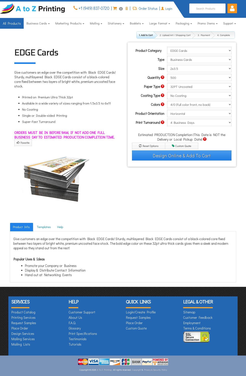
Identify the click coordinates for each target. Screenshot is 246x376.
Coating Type (152, 95)
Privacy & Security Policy (155, 369)
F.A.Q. (72, 323)
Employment (192, 323)
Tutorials (75, 344)
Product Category (148, 50)
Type (160, 59)
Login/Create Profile (141, 312)
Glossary (75, 328)
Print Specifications (83, 333)
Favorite (23, 142)
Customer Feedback (198, 317)
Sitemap (189, 312)
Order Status (148, 8)
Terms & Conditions (197, 328)
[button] (232, 8)
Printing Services (23, 317)
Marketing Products (69, 23)
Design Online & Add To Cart (182, 155)
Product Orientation (149, 113)
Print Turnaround (150, 122)
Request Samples (23, 323)
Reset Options (149, 146)
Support (229, 23)
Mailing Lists (20, 344)
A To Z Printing (104, 369)
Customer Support (82, 312)
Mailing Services (23, 339)
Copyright (136, 369)
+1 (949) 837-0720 (93, 8)
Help (60, 227)
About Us (75, 317)
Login (166, 9)
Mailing (96, 23)
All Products (12, 23)
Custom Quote (181, 146)
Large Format (159, 23)
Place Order (19, 328)
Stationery (116, 23)
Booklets (137, 23)
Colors (157, 104)
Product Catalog (23, 312)
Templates (44, 227)
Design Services (22, 333)
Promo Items (208, 23)
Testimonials (78, 339)
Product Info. (21, 227)
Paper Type (154, 86)
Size (161, 68)
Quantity (155, 77)
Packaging (184, 23)
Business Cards (38, 23)
